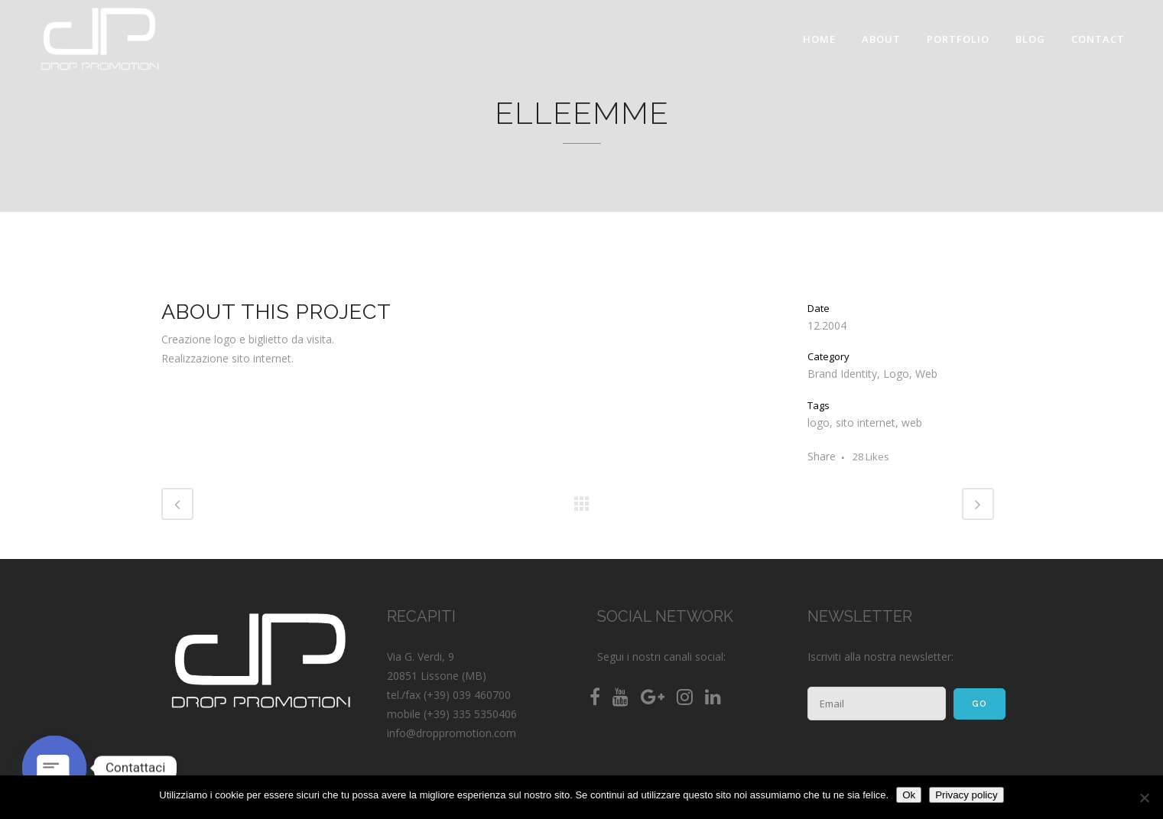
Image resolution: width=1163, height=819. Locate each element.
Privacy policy (966, 795)
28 (871, 456)
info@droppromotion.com (451, 733)
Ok (908, 795)
